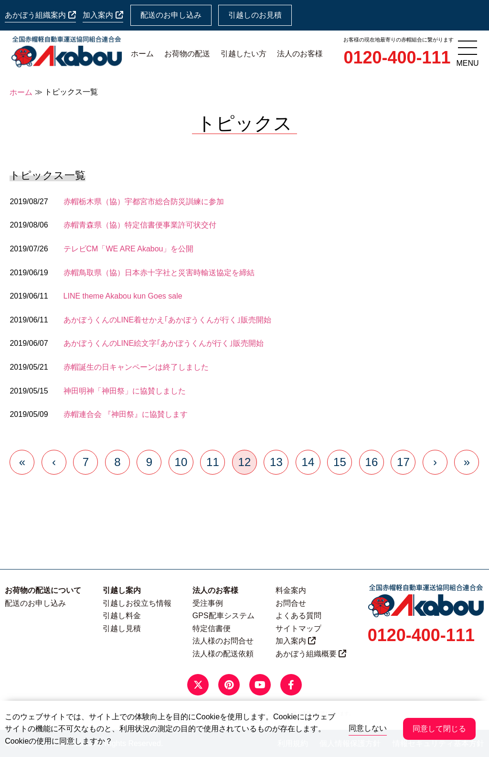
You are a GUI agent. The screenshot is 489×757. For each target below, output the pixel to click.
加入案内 (103, 15)
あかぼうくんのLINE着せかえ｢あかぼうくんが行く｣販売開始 (168, 320)
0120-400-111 (396, 57)
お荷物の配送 (187, 54)
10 (181, 462)
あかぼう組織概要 (311, 654)
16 (371, 462)
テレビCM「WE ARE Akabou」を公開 (129, 249)
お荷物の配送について (43, 590)
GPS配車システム (223, 616)
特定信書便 (211, 628)
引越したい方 (243, 54)
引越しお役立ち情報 (137, 603)
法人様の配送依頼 (223, 654)
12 (244, 462)
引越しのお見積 (255, 15)
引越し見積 (122, 628)
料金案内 (291, 590)
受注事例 (207, 603)
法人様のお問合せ (223, 641)
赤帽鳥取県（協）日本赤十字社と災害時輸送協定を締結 (159, 273)
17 (403, 462)
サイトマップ (298, 628)
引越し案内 (122, 590)
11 (212, 462)
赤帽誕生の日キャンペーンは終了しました (136, 367)
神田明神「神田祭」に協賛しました (125, 391)
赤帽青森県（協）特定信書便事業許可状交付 (140, 225)
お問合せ (291, 603)
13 (276, 462)
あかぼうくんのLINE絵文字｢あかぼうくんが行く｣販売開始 (164, 343)
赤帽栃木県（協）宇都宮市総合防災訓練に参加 (144, 201)
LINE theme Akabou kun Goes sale (123, 296)
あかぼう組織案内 (40, 15)
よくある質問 (298, 616)
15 (339, 462)
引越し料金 (122, 616)
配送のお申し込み (171, 15)
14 (308, 462)
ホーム (142, 54)
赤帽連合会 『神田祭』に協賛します (126, 414)
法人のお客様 (300, 54)
